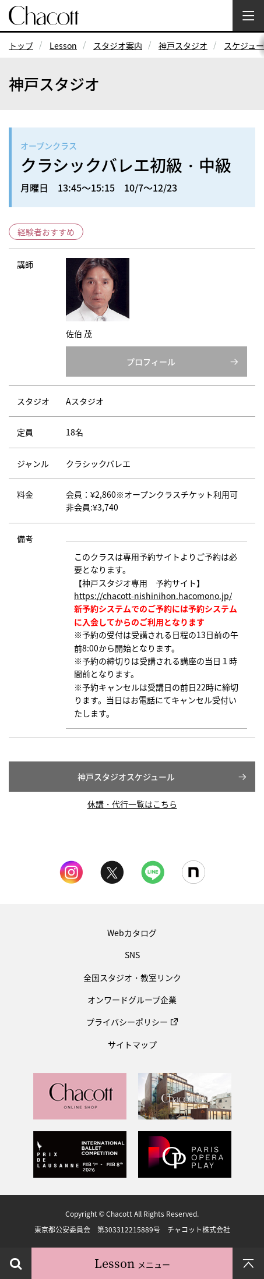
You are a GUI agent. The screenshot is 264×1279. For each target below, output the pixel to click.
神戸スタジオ (183, 45)
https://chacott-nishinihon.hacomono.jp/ (153, 595)
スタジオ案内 (117, 45)
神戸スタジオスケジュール (126, 776)
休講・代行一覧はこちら (132, 804)
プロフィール (150, 361)
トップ (21, 45)
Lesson (63, 45)
